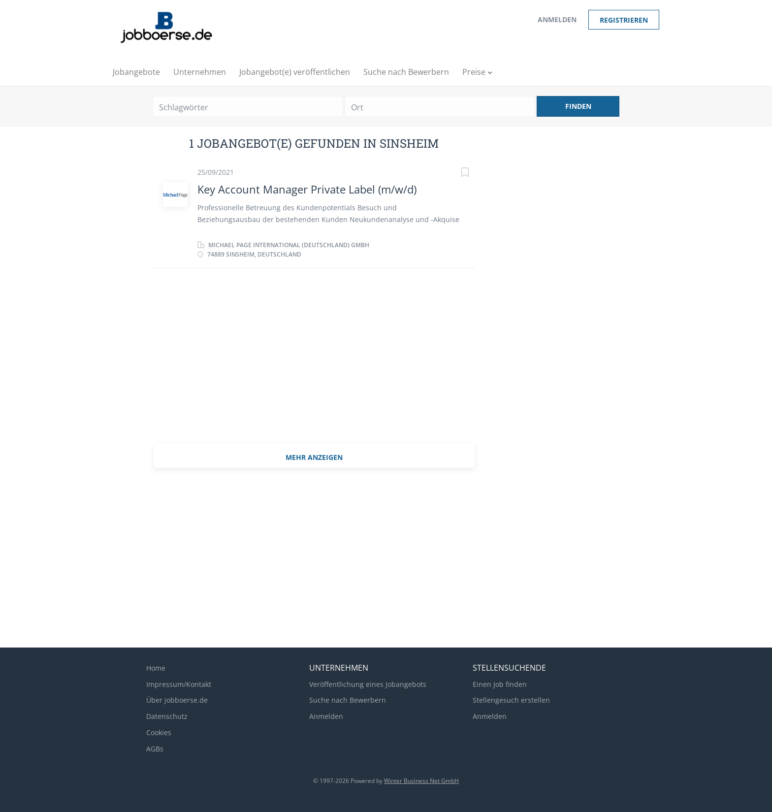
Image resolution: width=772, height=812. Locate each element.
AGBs (154, 748)
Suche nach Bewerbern (347, 700)
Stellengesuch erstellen (511, 700)
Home (155, 668)
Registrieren (624, 20)
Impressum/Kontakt (178, 684)
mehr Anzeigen (314, 457)
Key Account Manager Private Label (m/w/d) (307, 189)
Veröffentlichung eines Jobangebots (367, 684)
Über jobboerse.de (177, 700)
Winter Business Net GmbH (421, 781)
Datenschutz (167, 716)
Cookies (158, 732)
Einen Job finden (500, 684)
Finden (578, 106)
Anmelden (557, 19)
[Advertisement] (314, 362)
